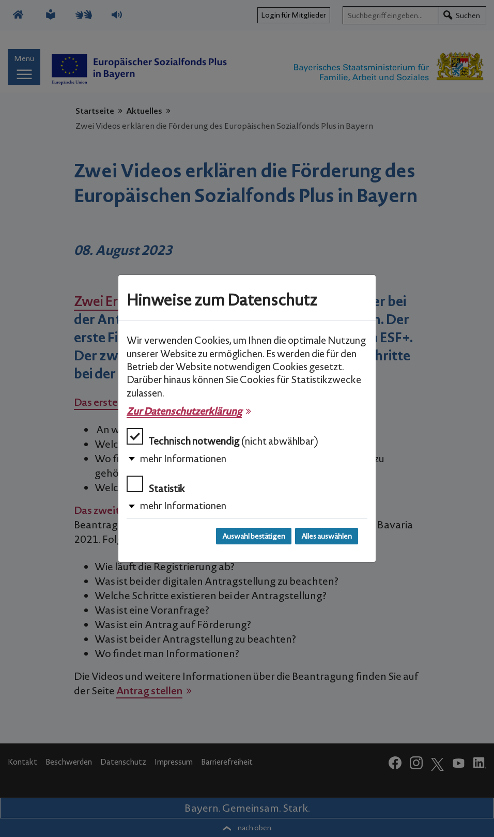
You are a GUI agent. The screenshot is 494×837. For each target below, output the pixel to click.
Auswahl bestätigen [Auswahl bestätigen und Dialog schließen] (253, 536)
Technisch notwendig (222, 437)
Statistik (156, 485)
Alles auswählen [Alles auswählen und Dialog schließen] (326, 536)
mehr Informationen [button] (183, 458)
